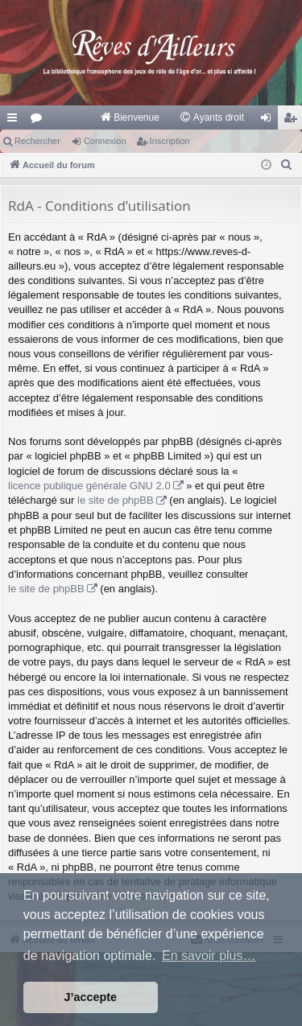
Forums (39, 121)
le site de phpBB (115, 500)
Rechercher (37, 141)
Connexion (105, 141)
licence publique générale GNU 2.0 (89, 486)
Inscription (170, 141)
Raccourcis (15, 121)
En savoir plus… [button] (209, 955)
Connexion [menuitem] (269, 121)
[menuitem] (129, 117)
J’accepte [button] (91, 997)
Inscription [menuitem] (293, 121)
